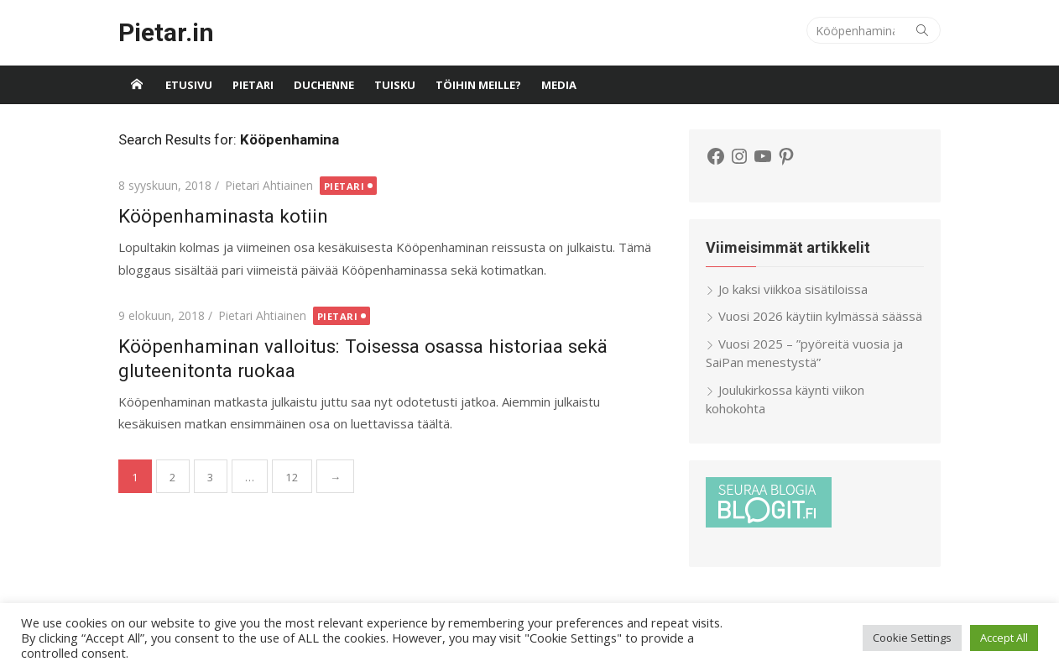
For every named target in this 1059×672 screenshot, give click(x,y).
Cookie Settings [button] (912, 637)
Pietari (253, 84)
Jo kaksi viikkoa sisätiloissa (793, 289)
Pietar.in (166, 32)
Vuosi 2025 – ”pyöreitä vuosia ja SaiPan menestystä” (804, 353)
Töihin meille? (478, 84)
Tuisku (394, 84)
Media (558, 84)
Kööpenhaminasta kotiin (223, 216)
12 (292, 477)
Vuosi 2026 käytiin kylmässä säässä (820, 315)
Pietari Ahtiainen (269, 185)
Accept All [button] (1004, 637)
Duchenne (324, 84)
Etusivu (188, 84)
